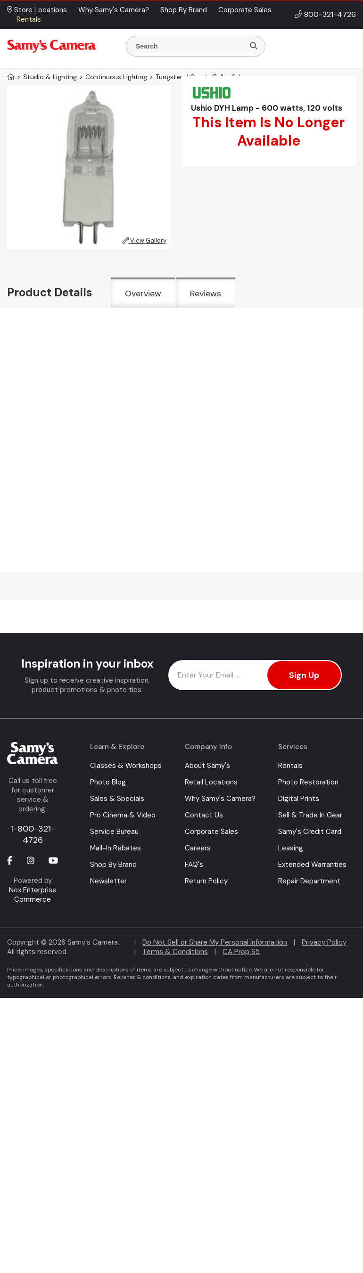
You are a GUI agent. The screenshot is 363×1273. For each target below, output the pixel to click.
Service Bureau (114, 831)
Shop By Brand (113, 864)
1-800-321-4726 (32, 834)
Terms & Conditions (175, 951)
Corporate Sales (211, 831)
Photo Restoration (308, 782)
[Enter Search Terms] (189, 46)
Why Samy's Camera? (220, 798)
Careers (198, 848)
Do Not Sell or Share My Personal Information (214, 942)
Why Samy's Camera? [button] (113, 10)
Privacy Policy (324, 942)
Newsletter (108, 881)
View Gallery (144, 241)
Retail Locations (211, 782)
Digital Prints (298, 798)
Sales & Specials (117, 798)
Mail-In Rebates (115, 848)
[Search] (253, 46)
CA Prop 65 (241, 951)
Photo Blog (108, 782)
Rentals (290, 765)
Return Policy (206, 881)
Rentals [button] (28, 19)
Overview (143, 293)
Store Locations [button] (37, 10)
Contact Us (204, 815)
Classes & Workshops (126, 765)
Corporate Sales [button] (245, 10)
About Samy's (207, 765)
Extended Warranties (312, 864)
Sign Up (304, 675)
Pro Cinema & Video (123, 815)
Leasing (290, 848)
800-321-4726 (330, 14)
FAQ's (194, 864)
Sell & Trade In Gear (310, 815)
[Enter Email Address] (255, 675)
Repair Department (309, 881)
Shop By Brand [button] (183, 10)
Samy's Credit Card (309, 831)
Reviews (205, 293)
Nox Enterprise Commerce (33, 894)
